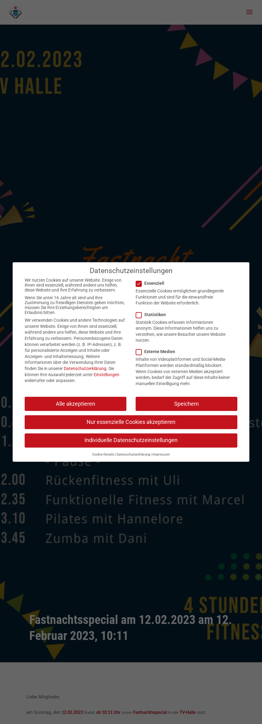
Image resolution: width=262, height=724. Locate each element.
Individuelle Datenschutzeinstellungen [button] (131, 435)
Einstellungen (106, 369)
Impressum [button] (161, 450)
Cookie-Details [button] (103, 450)
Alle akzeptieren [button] (75, 399)
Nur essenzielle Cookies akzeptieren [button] (131, 417)
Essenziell (153, 278)
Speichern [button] (186, 399)
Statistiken (153, 309)
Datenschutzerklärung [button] (133, 450)
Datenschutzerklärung (85, 363)
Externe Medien (158, 346)
